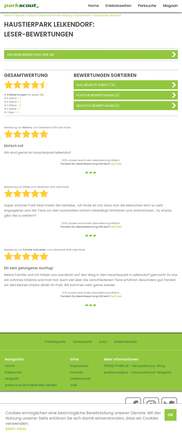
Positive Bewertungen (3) (97, 95)
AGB (73, 385)
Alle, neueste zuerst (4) (95, 84)
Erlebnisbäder (125, 341)
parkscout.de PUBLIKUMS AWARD (31, 385)
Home (93, 5)
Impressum (79, 365)
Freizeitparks (55, 341)
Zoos (103, 341)
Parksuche (147, 5)
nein (119, 163)
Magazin (170, 5)
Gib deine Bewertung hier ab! (30, 54)
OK (170, 415)
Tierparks (19, 15)
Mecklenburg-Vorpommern (73, 15)
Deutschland (46, 15)
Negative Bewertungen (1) (97, 105)
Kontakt (76, 372)
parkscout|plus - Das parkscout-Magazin (138, 372)
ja (112, 163)
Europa (31, 15)
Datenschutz (80, 378)
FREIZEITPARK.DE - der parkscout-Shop (134, 365)
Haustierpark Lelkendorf (107, 15)
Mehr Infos (15, 429)
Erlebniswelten (118, 5)
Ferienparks (82, 341)
